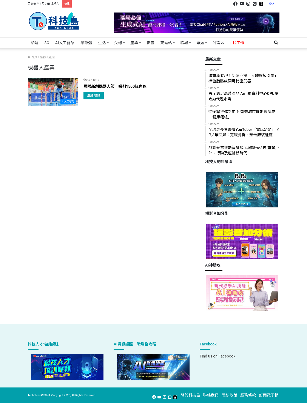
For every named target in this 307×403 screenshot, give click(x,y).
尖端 (118, 43)
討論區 (218, 43)
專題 (200, 43)
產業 (134, 43)
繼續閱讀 (93, 96)
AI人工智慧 (64, 43)
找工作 (237, 43)
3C (47, 43)
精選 (35, 43)
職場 (184, 43)
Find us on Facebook (217, 356)
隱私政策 (229, 395)
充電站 (166, 43)
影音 (150, 43)
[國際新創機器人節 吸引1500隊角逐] (53, 92)
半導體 (86, 43)
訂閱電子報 (268, 395)
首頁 (32, 57)
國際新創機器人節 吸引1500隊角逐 (115, 86)
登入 (272, 4)
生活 (102, 43)
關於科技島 (190, 395)
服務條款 (248, 395)
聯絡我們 (211, 395)
